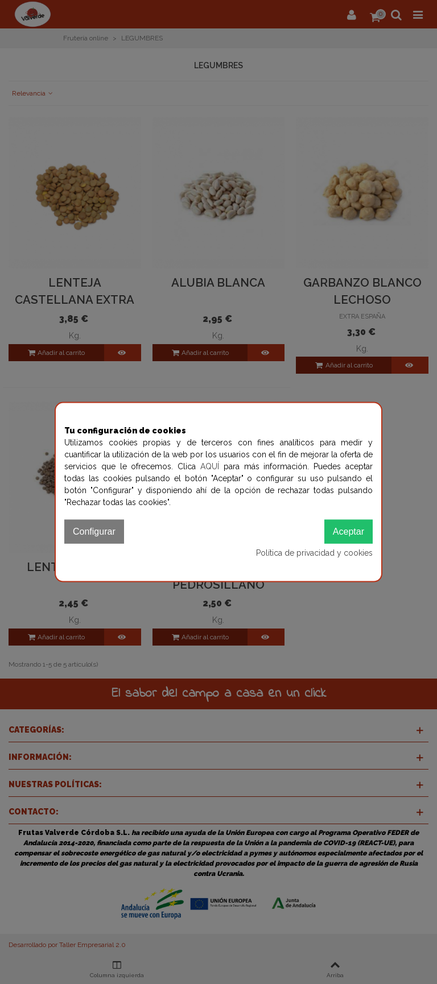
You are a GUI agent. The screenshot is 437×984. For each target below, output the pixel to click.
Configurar (94, 531)
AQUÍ (212, 466)
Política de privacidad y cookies (314, 552)
